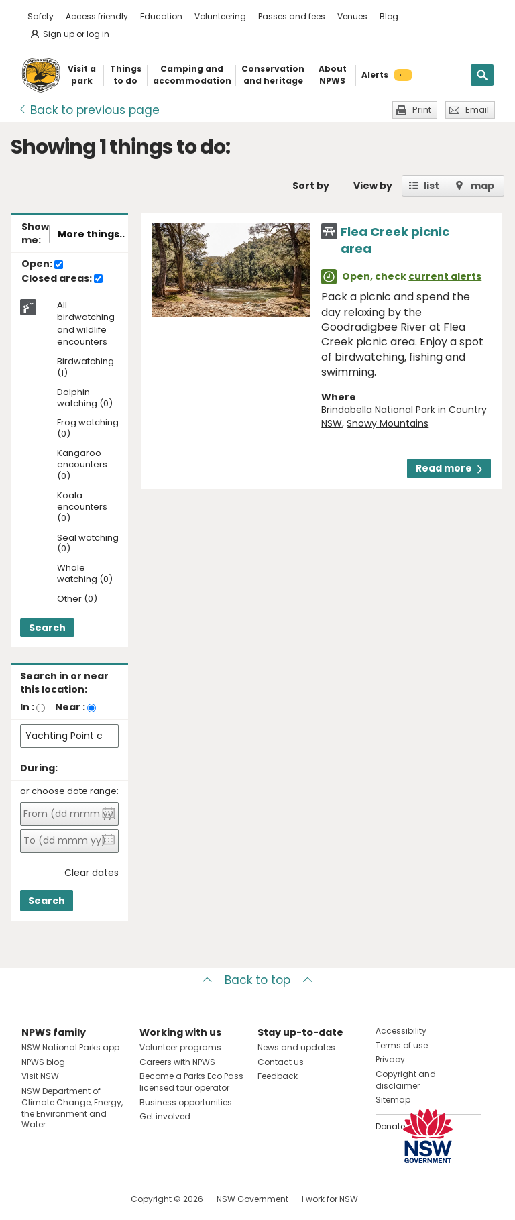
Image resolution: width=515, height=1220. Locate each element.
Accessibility (401, 1030)
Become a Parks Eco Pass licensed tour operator (191, 1081)
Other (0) (77, 599)
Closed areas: (62, 279)
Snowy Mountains (387, 423)
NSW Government (252, 1199)
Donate (390, 1126)
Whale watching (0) (85, 574)
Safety (40, 16)
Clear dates (91, 873)
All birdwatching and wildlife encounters (86, 323)
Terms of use (402, 1045)
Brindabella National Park (378, 410)
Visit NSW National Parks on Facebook (33, 1198)
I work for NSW (330, 1199)
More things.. (91, 234)
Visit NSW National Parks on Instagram (62, 1198)
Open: (42, 264)
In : (27, 707)
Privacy (390, 1059)
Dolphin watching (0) (85, 398)
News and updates (296, 1047)
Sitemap (393, 1099)
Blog (389, 16)
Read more (449, 468)
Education (161, 16)
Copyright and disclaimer (406, 1079)
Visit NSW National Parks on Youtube (91, 1198)
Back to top (257, 980)
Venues (352, 16)
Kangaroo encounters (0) (82, 465)
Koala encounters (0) (82, 507)
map (482, 185)
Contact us (281, 1062)
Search (47, 627)
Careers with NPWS (177, 1062)
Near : (70, 707)
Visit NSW (40, 1076)
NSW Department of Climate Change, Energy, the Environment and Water (72, 1107)
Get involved (164, 1116)
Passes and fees (291, 16)
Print (421, 109)
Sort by (310, 185)
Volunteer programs (180, 1047)
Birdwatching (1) (85, 367)
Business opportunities (185, 1102)
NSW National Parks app (70, 1047)
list (431, 185)
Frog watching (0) (88, 428)
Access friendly (97, 16)
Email (477, 109)
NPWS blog (43, 1062)
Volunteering (220, 16)
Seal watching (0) (88, 544)
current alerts (444, 276)
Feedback (278, 1076)
